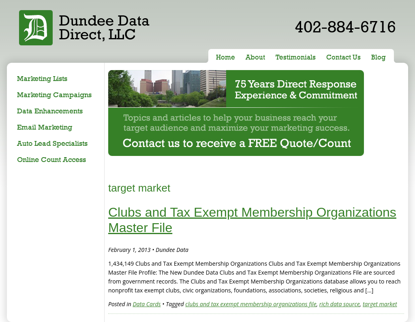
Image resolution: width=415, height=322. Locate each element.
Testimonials (296, 57)
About (255, 57)
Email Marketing (44, 127)
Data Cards (146, 304)
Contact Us (343, 57)
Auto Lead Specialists (52, 143)
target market (380, 304)
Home (225, 57)
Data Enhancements (50, 111)
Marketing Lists (42, 78)
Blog (378, 57)
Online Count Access (51, 159)
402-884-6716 (345, 26)
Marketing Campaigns (54, 94)
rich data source (339, 304)
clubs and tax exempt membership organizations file (250, 304)
